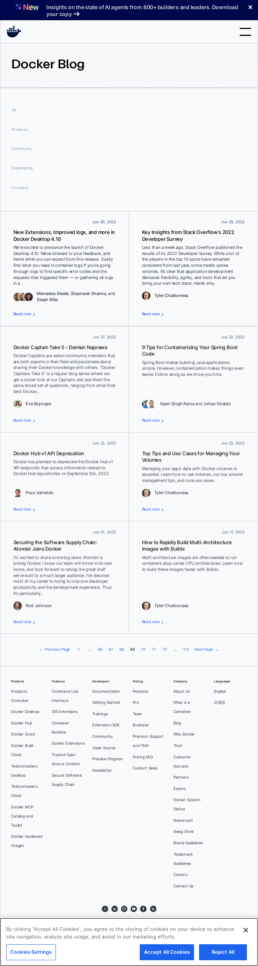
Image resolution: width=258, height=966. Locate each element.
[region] (129, 942)
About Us (181, 691)
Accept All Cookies (167, 952)
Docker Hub (21, 723)
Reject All (223, 952)
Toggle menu (245, 32)
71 (154, 649)
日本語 (219, 702)
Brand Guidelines (188, 843)
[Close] (245, 930)
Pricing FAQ (143, 757)
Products (19, 129)
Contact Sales (145, 768)
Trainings (100, 714)
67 (111, 649)
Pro (136, 702)
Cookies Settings (31, 952)
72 (164, 649)
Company (20, 187)
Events (179, 789)
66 (100, 649)
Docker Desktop (25, 712)
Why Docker (184, 734)
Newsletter (102, 770)
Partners (181, 777)
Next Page (203, 649)
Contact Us (183, 886)
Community (21, 149)
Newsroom (183, 820)
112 (186, 649)
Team (137, 714)
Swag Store (183, 831)
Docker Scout (23, 734)
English (220, 691)
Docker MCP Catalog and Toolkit (22, 816)
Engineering (21, 168)
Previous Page (57, 649)
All (13, 110)
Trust (177, 745)
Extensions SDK (106, 725)
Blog (177, 723)
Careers (180, 874)
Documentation (106, 691)
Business (141, 725)
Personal (140, 691)
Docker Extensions (68, 743)
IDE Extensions (65, 712)
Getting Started (106, 702)
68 (121, 649)
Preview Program (107, 759)
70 (143, 649)
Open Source (104, 748)
